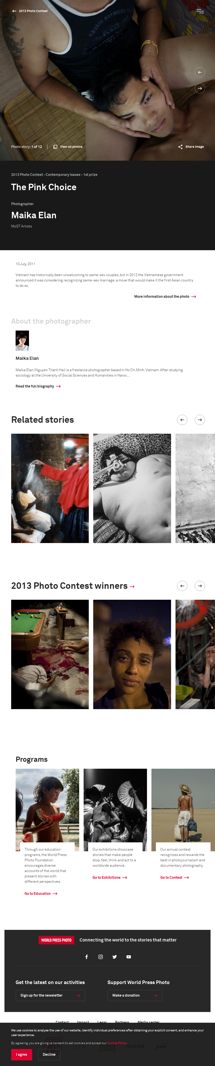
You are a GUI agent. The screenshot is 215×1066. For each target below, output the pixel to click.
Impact (83, 1022)
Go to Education (38, 893)
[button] (182, 420)
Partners (122, 1022)
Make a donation (126, 995)
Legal (102, 1022)
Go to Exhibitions (106, 877)
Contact (62, 1022)
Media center (148, 1022)
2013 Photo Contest (33, 11)
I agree (21, 1054)
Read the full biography (35, 386)
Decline (49, 1054)
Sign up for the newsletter (41, 995)
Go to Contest (171, 877)
